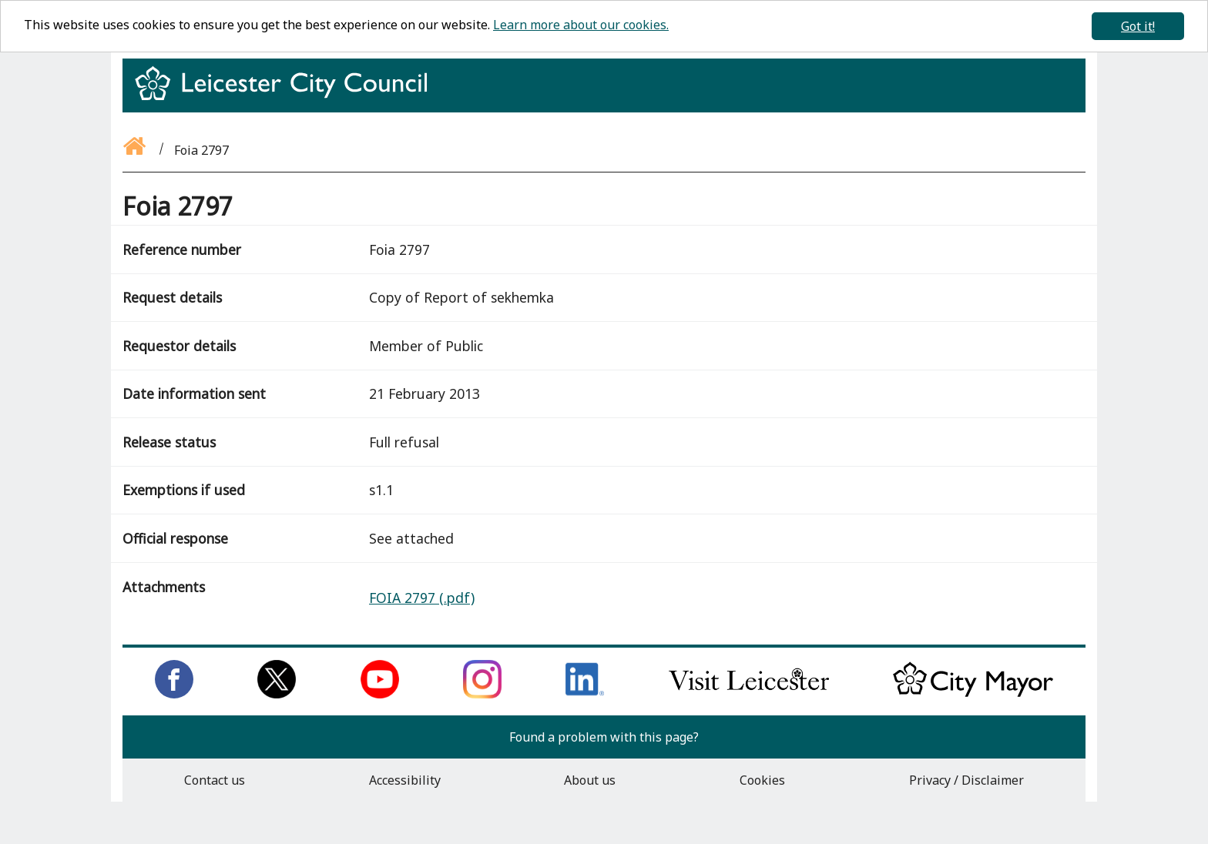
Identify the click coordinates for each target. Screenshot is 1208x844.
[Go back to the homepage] (135, 150)
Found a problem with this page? (604, 736)
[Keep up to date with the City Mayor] (973, 693)
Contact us (214, 780)
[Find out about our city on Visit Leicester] (749, 693)
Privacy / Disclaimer (966, 780)
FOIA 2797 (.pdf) (422, 597)
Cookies (762, 780)
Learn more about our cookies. (581, 24)
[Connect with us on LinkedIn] (584, 693)
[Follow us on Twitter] (276, 693)
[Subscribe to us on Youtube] (380, 693)
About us (590, 780)
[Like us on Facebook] (174, 693)
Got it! (1138, 26)
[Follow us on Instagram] (482, 693)
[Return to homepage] (287, 97)
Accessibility (405, 780)
